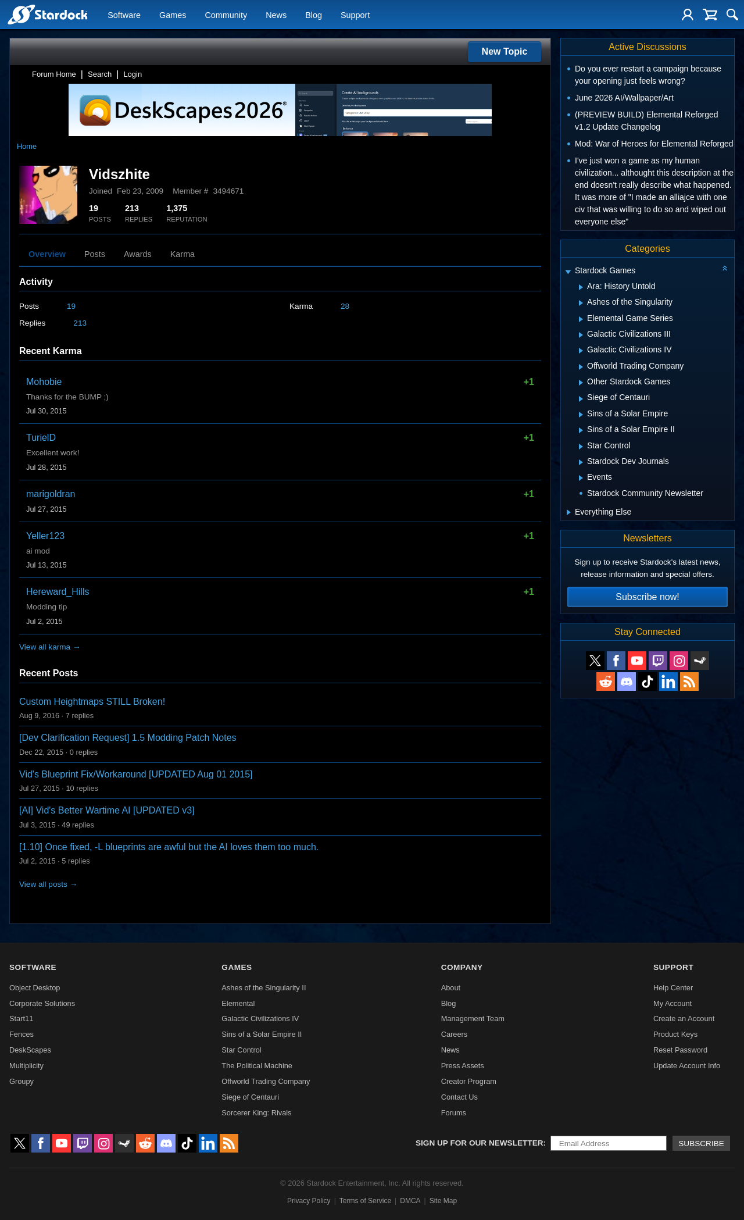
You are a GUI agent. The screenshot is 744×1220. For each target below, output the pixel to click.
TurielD (41, 438)
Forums (453, 1112)
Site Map (443, 1201)
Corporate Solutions (42, 1003)
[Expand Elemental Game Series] (581, 319)
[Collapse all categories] (725, 268)
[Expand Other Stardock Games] (581, 383)
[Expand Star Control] (581, 447)
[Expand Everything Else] (569, 512)
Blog (313, 15)
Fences (21, 1034)
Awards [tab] (138, 254)
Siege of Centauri (250, 1097)
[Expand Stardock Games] (568, 272)
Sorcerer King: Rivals (256, 1112)
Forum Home (54, 74)
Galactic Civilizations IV (260, 1018)
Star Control (241, 1050)
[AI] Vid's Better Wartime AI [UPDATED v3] (107, 810)
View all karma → (50, 647)
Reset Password (680, 1050)
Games (172, 15)
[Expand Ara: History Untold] (581, 287)
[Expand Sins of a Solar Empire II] (581, 430)
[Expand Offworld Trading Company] (581, 367)
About (450, 987)
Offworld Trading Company (265, 1081)
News (276, 15)
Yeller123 (45, 536)
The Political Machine (256, 1065)
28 (345, 306)
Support (355, 15)
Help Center (673, 987)
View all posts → (48, 884)
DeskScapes (30, 1050)
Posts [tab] (94, 254)
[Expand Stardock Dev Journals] (581, 462)
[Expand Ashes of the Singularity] (581, 303)
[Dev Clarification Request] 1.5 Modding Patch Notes (128, 738)
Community (226, 15)
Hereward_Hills (57, 592)
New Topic (505, 51)
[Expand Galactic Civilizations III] (581, 335)
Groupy (21, 1081)
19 (71, 306)
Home (27, 146)
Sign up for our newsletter (479, 1143)
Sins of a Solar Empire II (261, 1034)
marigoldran (50, 494)
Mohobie (44, 382)
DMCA (410, 1201)
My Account (672, 1003)
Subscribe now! (647, 597)
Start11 (21, 1018)
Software (124, 15)
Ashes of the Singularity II (263, 987)
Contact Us (459, 1097)
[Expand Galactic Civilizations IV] (581, 351)
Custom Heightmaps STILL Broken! (92, 702)
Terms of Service (365, 1201)
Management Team (473, 1018)
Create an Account (683, 1018)
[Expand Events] (581, 478)
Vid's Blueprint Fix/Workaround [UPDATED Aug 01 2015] (135, 774)
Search (100, 74)
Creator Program (468, 1081)
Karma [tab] (182, 254)
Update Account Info (686, 1065)
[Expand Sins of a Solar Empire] (581, 415)
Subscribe (701, 1143)
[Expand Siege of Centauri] (581, 399)
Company (462, 967)
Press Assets (462, 1065)
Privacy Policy (309, 1201)
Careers (454, 1034)
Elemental (238, 1003)
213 (80, 323)
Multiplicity (26, 1065)
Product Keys (675, 1034)
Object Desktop (34, 987)
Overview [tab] (47, 254)
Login (132, 74)
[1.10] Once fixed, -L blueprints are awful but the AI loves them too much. (169, 847)
